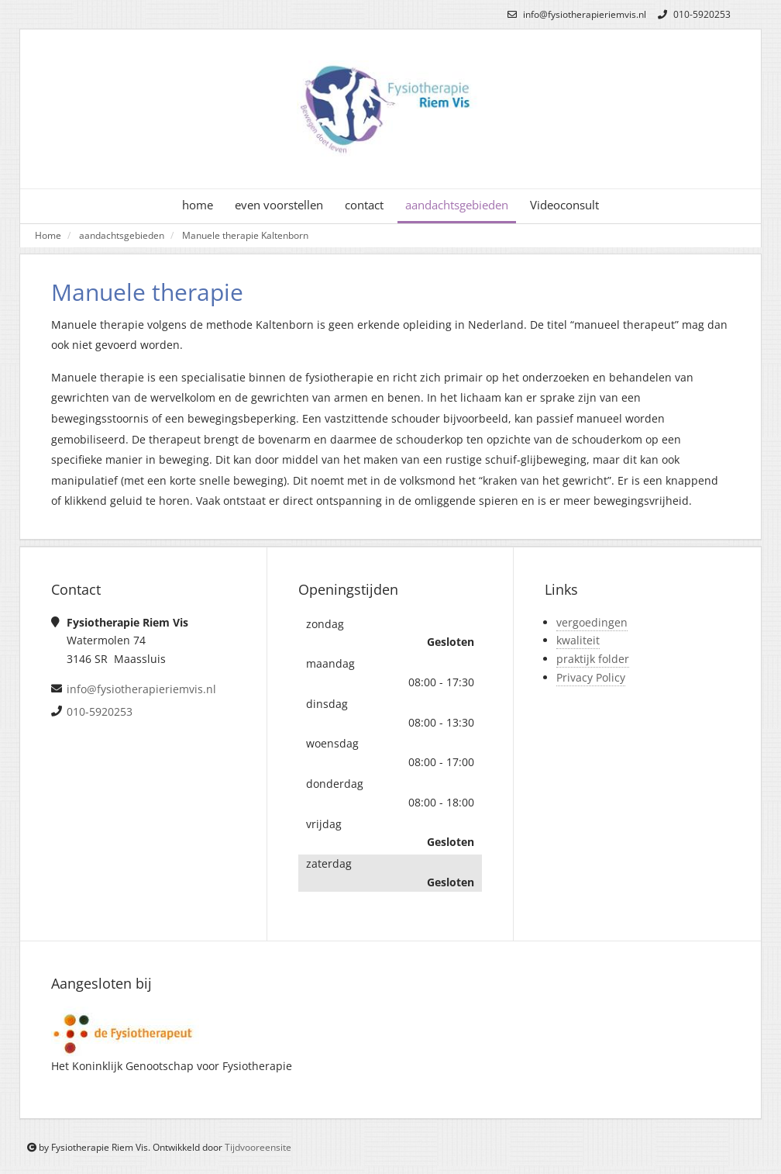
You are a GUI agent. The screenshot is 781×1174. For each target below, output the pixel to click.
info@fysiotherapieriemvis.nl (575, 14)
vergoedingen (592, 622)
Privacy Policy (590, 677)
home (197, 205)
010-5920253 (692, 14)
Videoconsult (564, 205)
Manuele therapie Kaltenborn (245, 235)
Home (48, 235)
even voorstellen (279, 205)
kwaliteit (578, 640)
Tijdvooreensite (258, 1147)
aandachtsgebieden (456, 205)
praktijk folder (592, 658)
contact (364, 205)
